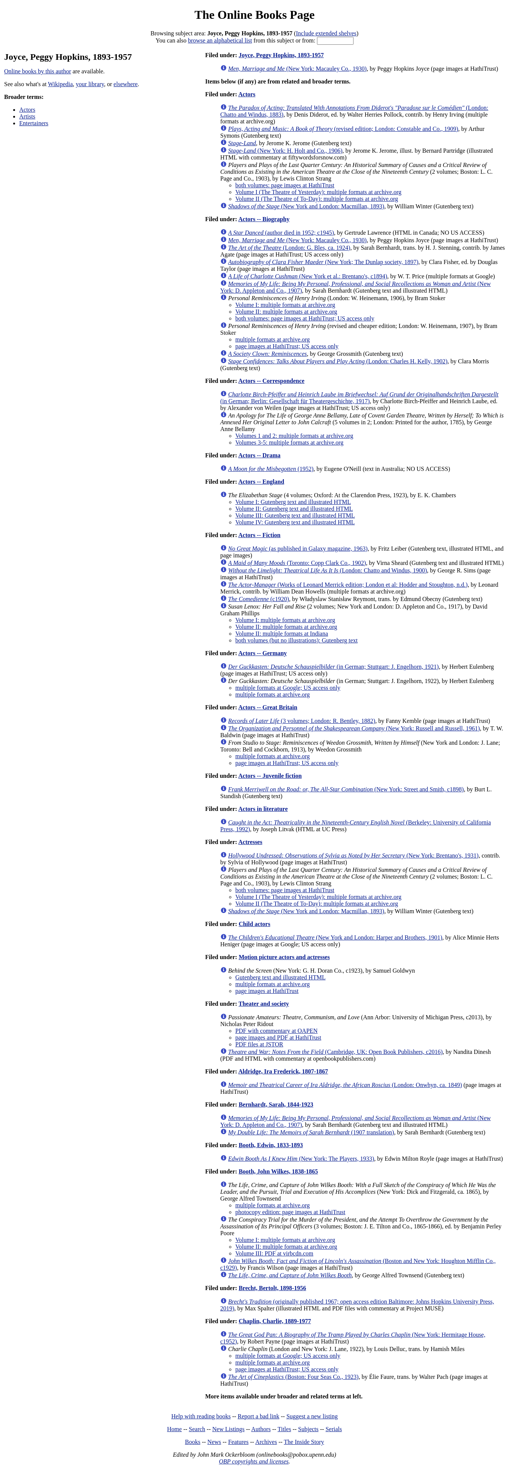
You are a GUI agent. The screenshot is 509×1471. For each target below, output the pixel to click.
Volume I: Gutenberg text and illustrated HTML (293, 502)
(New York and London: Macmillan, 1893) (306, 206)
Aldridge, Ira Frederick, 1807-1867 (283, 1071)
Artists (27, 116)
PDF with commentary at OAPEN (276, 1031)
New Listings (228, 1429)
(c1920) (258, 599)
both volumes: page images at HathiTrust (284, 185)
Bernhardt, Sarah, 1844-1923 (276, 1104)
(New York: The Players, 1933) (301, 1158)
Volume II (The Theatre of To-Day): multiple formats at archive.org (316, 199)
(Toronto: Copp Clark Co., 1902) (297, 563)
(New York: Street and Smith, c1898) (346, 789)
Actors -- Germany (262, 653)
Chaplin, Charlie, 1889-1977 (275, 1321)
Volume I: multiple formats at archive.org (285, 305)
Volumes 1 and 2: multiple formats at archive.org (294, 436)
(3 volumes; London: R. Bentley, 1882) (301, 721)
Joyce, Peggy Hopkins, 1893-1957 (281, 55)
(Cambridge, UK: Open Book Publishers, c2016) (335, 1052)
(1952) (271, 469)
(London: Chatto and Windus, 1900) (327, 570)
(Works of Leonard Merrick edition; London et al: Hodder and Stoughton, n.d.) (348, 584)
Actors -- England (261, 481)
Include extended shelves (326, 33)
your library (90, 84)
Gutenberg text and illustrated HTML (280, 977)
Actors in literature (263, 809)
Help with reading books (201, 1416)
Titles (284, 1429)
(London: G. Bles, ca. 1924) (289, 247)
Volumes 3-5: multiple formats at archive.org (289, 442)
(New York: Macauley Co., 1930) (297, 68)
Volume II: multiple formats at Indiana (281, 633)
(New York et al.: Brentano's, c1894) (307, 276)
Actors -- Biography (264, 219)
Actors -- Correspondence (271, 381)
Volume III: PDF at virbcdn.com (274, 1253)
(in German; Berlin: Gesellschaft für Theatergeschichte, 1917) (359, 397)
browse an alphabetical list (220, 40)
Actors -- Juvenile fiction (270, 776)
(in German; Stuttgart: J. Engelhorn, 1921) (333, 666)
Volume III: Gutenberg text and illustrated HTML (295, 515)
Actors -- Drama (259, 455)
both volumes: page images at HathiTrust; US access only (304, 318)
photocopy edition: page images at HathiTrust (290, 1212)
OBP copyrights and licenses (253, 1461)
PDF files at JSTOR (259, 1044)
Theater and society (264, 1003)
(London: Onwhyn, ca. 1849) (345, 1085)
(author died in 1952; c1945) (281, 232)
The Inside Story (304, 1442)
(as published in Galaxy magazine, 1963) (297, 548)
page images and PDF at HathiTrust (278, 1037)
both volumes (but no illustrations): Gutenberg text (296, 640)
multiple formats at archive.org (272, 339)
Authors (261, 1429)
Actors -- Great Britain (267, 707)
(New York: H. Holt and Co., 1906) (285, 150)
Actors (27, 109)
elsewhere (126, 84)
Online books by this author (37, 71)
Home (174, 1429)
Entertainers (33, 123)
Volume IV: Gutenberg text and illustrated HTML (295, 522)
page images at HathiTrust (267, 991)
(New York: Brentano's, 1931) (353, 855)
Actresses (250, 842)
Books (192, 1442)
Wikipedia (60, 84)
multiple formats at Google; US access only (287, 688)
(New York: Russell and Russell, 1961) (354, 728)
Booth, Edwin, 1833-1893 (271, 1145)
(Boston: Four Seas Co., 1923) (293, 1377)
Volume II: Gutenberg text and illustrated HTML (294, 509)
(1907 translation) (311, 1132)
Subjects (308, 1429)
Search (197, 1429)
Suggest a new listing (312, 1416)
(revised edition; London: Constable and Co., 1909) (343, 129)
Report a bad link (258, 1416)
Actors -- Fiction (259, 535)
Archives (266, 1442)
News (214, 1442)
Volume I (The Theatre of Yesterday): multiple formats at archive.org (318, 192)
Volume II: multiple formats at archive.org (286, 311)
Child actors (254, 924)
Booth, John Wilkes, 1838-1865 (278, 1171)
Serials (334, 1429)
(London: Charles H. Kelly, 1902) (338, 361)
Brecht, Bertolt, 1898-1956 (272, 1288)
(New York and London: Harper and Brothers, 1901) (335, 937)
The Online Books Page (254, 14)
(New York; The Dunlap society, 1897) (323, 262)
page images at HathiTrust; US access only (286, 346)
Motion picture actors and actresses (284, 957)
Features (238, 1442)
